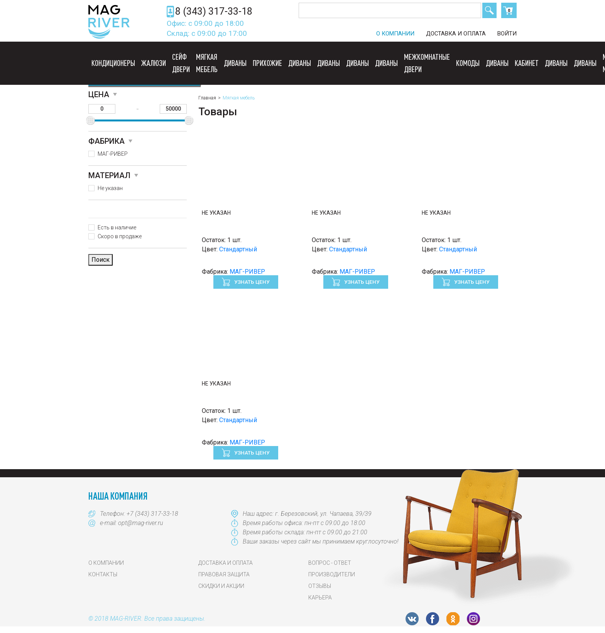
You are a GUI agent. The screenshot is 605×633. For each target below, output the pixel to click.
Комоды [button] (468, 62)
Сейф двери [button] (181, 63)
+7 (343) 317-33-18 (152, 513)
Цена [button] (98, 94)
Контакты (102, 574)
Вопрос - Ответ (329, 563)
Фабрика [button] (106, 141)
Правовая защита (224, 574)
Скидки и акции (221, 586)
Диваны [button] (235, 62)
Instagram (473, 618)
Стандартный (238, 249)
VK (412, 618)
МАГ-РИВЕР (113, 154)
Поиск (489, 10)
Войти (507, 33)
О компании (395, 33)
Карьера (320, 597)
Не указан (110, 188)
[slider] (90, 120)
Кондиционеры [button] (113, 62)
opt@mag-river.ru (140, 523)
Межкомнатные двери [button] (427, 63)
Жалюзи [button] (153, 62)
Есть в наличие (117, 227)
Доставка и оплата (456, 33)
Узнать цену (251, 282)
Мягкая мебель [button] (207, 63)
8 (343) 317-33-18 (213, 11)
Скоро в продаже (120, 236)
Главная (207, 98)
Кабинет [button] (527, 62)
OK (453, 618)
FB (432, 618)
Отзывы (319, 586)
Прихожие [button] (267, 62)
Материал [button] (109, 175)
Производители (331, 574)
